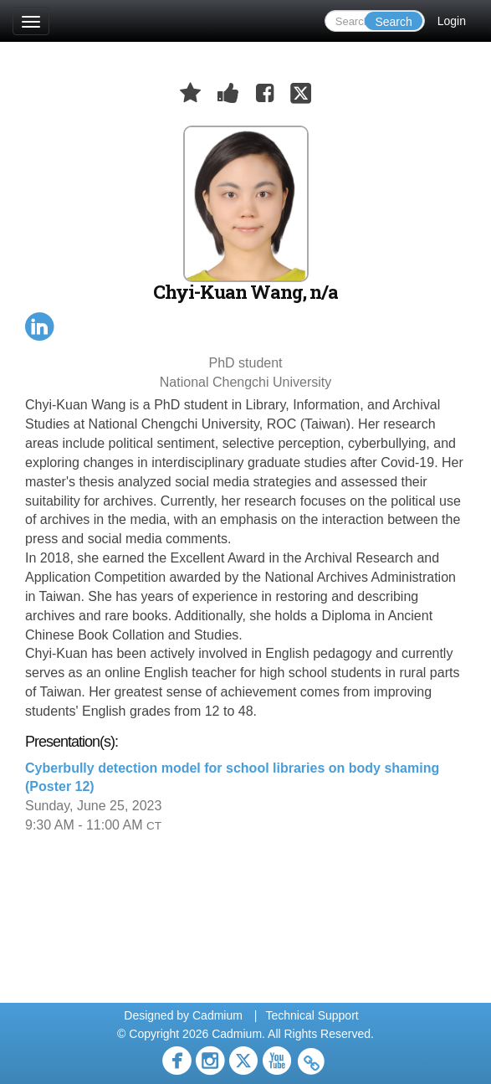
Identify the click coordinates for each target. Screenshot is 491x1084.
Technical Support (311, 1015)
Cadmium (217, 1015)
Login (451, 21)
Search (393, 21)
